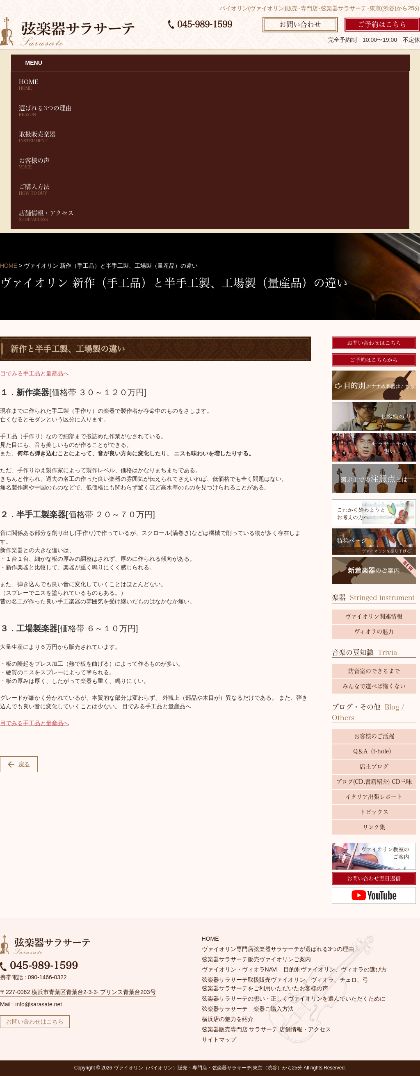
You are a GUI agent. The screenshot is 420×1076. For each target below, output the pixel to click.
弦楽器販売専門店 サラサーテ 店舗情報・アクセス (266, 1029)
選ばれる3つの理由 (210, 111)
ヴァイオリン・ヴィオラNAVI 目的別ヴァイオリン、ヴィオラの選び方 (294, 969)
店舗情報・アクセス (210, 216)
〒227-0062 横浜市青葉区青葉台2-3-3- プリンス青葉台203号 (78, 992)
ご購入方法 (210, 190)
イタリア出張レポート (373, 797)
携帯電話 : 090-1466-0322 (33, 977)
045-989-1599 (200, 24)
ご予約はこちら (382, 24)
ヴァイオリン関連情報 (373, 616)
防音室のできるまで (374, 671)
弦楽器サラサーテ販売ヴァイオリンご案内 (256, 959)
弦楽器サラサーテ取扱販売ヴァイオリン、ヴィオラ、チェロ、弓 (285, 979)
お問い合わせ (300, 24)
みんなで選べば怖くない (374, 686)
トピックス (374, 812)
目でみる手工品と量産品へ (34, 373)
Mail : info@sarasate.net (31, 1004)
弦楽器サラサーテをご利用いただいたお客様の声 (265, 988)
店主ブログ (374, 766)
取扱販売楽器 (210, 137)
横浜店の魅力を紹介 (227, 1019)
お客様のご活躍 (374, 736)
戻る (19, 764)
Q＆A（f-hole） (374, 751)
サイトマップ (219, 1039)
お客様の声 (210, 163)
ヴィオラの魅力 (374, 632)
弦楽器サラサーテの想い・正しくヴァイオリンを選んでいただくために (294, 998)
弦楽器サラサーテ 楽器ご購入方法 (248, 1008)
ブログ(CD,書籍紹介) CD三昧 (374, 782)
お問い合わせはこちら (35, 1021)
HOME (210, 85)
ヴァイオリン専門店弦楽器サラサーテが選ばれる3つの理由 (278, 949)
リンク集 (374, 827)
